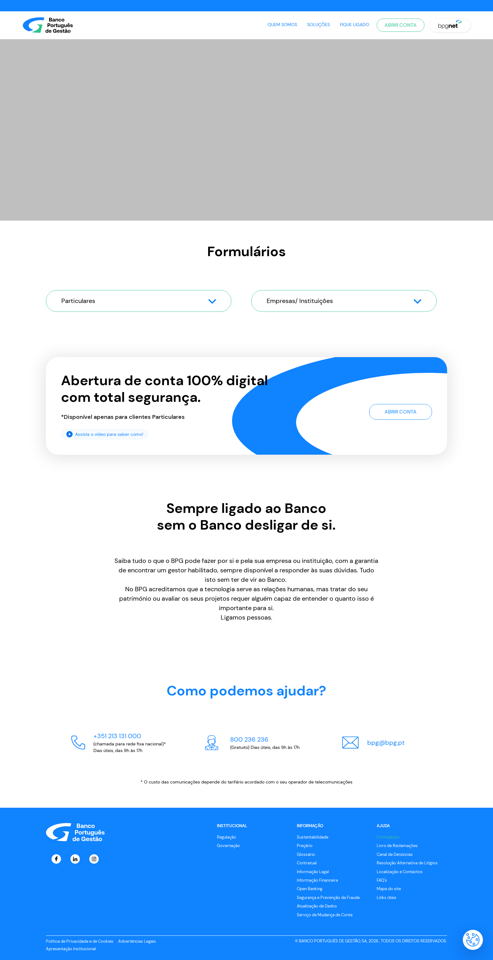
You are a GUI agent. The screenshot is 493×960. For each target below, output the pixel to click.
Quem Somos (282, 24)
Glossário (306, 854)
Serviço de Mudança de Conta (324, 915)
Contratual (307, 863)
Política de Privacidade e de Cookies (80, 941)
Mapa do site (389, 888)
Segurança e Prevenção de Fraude (328, 897)
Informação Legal (313, 871)
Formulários (388, 837)
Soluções (318, 24)
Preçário (305, 845)
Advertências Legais (137, 941)
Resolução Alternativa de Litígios (407, 863)
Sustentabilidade (312, 837)
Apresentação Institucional (71, 949)
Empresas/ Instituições (344, 301)
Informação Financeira (317, 880)
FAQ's (382, 880)
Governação (228, 845)
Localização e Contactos (400, 871)
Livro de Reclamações (397, 845)
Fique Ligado (354, 24)
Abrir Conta (401, 25)
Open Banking (309, 888)
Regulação (226, 837)
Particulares (138, 301)
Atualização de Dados (317, 906)
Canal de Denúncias (395, 854)
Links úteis (386, 897)
